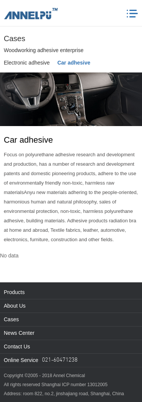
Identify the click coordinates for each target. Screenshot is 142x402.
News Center (19, 333)
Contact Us (17, 346)
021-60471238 (60, 360)
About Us (15, 306)
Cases (11, 319)
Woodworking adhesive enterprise (44, 50)
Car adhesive (73, 63)
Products (14, 292)
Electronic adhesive (27, 63)
